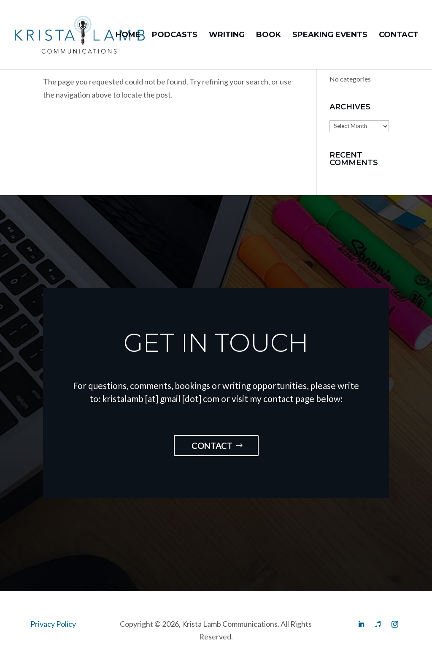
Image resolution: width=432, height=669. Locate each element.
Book (268, 35)
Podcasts (174, 35)
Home (128, 35)
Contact (398, 35)
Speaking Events (329, 35)
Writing (227, 35)
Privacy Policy (53, 623)
